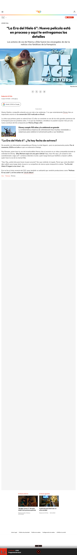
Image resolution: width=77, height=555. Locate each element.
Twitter (36, 91)
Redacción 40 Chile (6, 96)
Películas (7, 176)
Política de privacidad (24, 532)
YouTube (35, 520)
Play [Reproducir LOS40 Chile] (38, 551)
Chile (3, 18)
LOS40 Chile (38, 12)
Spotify (45, 520)
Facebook (32, 91)
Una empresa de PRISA (38, 538)
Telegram (44, 91)
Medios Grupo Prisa (38, 542)
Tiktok (28, 520)
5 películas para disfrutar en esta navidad (47, 509)
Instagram (31, 520)
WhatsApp (40, 91)
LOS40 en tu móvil (61, 532)
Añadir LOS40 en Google (12, 104)
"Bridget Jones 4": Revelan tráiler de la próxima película (27, 509)
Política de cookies (36, 532)
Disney (65, 112)
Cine (2, 176)
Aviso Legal (14, 532)
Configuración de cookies (49, 532)
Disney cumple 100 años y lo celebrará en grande (39, 127)
